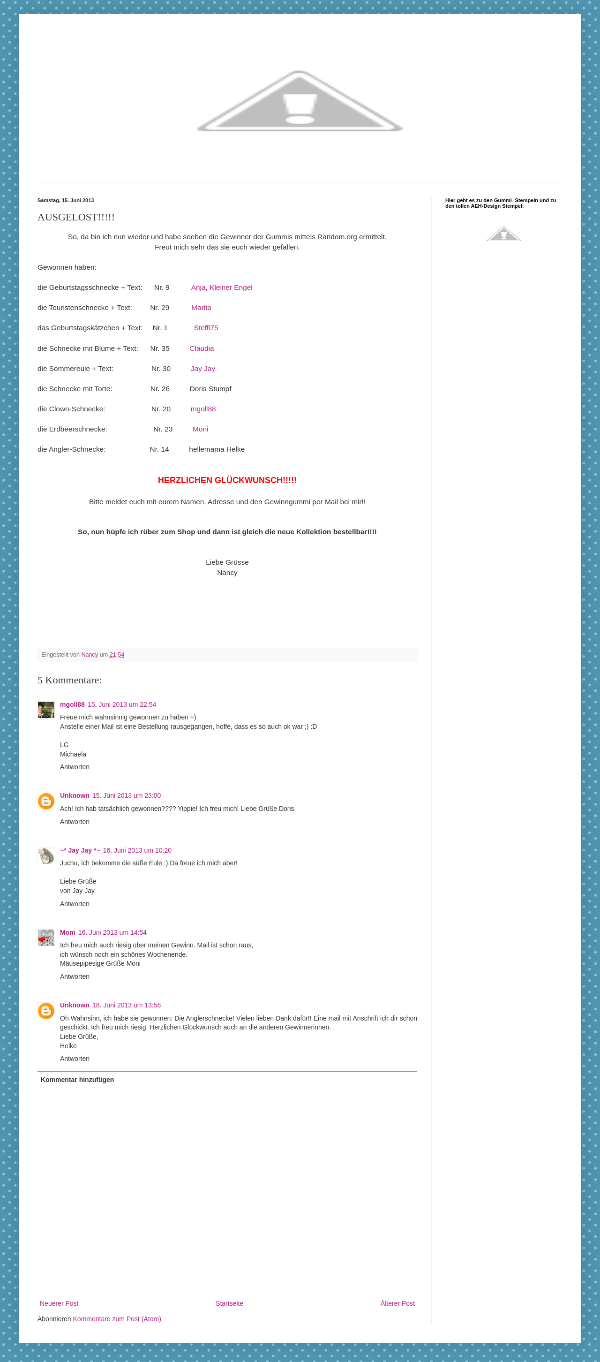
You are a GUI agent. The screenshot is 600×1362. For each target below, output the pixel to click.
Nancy (90, 654)
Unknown (75, 795)
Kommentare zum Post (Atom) (117, 1319)
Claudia (201, 348)
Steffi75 (206, 328)
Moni (200, 429)
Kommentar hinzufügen (77, 1079)
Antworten (75, 767)
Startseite (229, 1303)
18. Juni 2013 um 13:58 (126, 1005)
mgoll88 (203, 409)
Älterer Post (398, 1303)
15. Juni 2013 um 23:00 (126, 795)
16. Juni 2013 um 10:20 (137, 850)
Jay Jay (203, 368)
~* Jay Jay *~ (80, 850)
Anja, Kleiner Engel (222, 287)
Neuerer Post (59, 1303)
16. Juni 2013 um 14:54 (112, 932)
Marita (201, 307)
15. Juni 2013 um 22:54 (122, 704)
